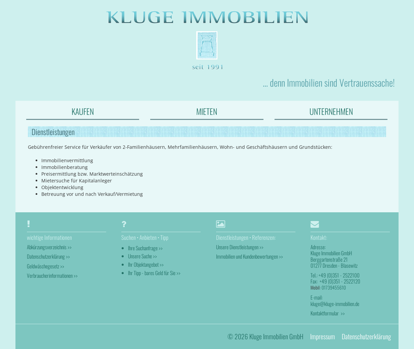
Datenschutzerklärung (366, 336)
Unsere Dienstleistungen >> (239, 247)
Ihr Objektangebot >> (146, 264)
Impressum (322, 336)
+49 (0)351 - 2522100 (339, 275)
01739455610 (334, 287)
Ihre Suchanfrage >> (145, 248)
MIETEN (206, 111)
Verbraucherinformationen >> (52, 275)
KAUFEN (83, 111)
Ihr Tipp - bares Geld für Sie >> (154, 272)
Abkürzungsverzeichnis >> (49, 247)
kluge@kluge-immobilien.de (334, 303)
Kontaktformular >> (327, 313)
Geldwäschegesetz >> (45, 266)
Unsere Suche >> (142, 256)
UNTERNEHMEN (331, 111)
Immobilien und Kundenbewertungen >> (249, 256)
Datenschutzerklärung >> (48, 256)
